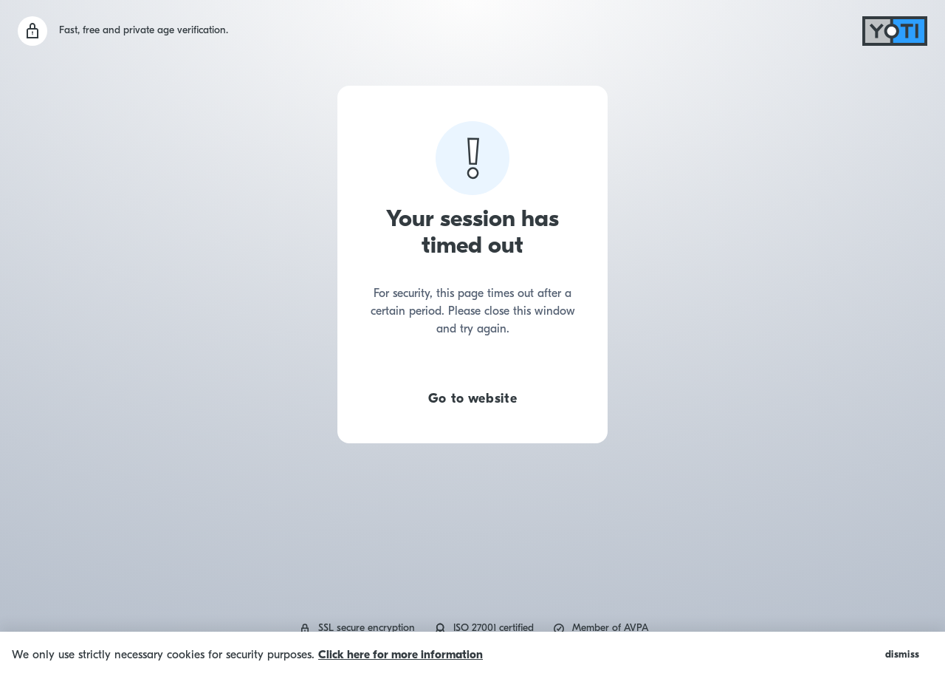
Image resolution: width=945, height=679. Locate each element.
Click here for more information (400, 655)
